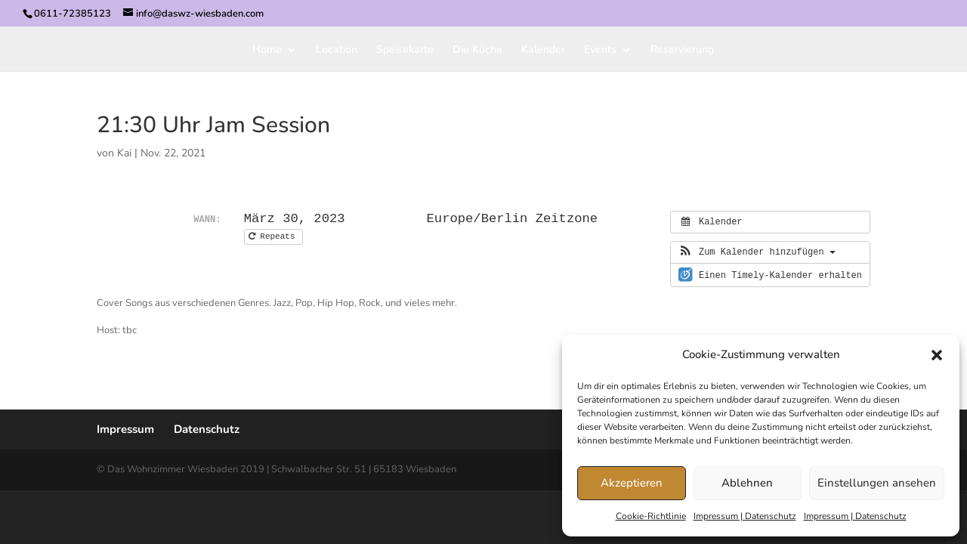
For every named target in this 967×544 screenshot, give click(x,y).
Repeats (274, 236)
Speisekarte (405, 51)
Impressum (125, 429)
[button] (936, 355)
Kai (124, 153)
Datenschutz (206, 429)
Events (600, 51)
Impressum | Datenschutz (745, 516)
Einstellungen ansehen (876, 482)
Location (336, 51)
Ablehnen (747, 482)
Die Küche (477, 51)
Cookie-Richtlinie (651, 516)
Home (267, 51)
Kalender (543, 51)
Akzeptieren (632, 482)
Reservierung (682, 51)
